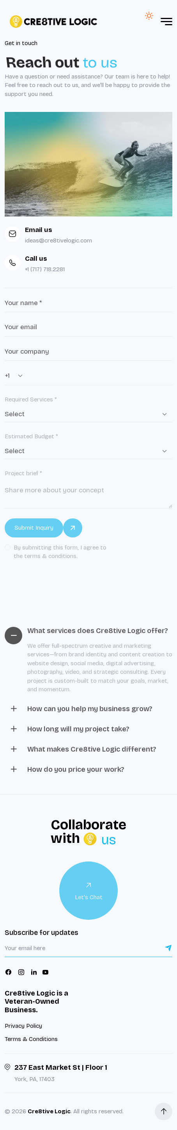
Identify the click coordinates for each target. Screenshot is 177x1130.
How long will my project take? (69, 733)
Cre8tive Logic (49, 1111)
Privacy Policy (23, 1025)
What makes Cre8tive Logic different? (82, 753)
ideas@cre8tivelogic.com (58, 240)
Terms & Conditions (31, 1039)
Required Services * (31, 403)
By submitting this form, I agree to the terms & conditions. (60, 556)
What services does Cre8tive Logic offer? (88, 635)
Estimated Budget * (31, 440)
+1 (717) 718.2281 (45, 269)
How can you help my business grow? (80, 713)
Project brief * (23, 477)
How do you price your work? (66, 774)
